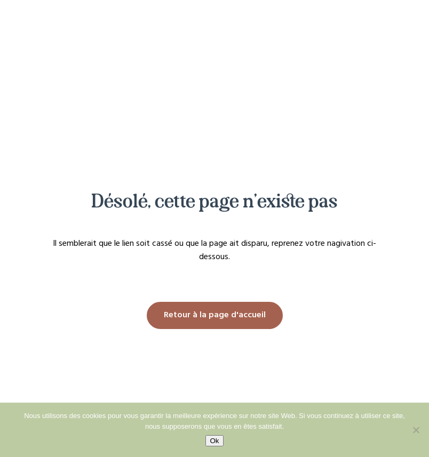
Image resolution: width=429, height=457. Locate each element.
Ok (214, 441)
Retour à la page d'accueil (215, 315)
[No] (415, 429)
